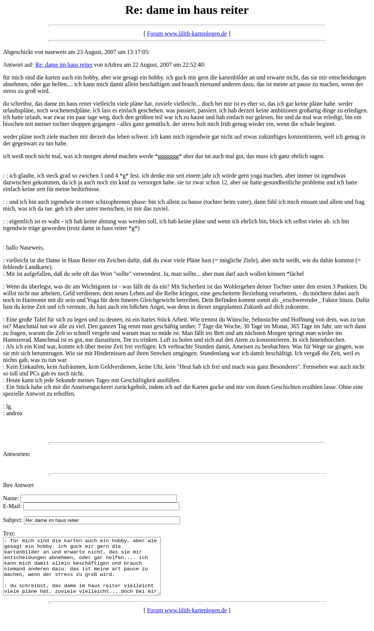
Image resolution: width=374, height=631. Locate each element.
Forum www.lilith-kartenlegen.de (187, 33)
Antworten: (16, 454)
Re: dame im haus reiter (63, 64)
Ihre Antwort (18, 485)
